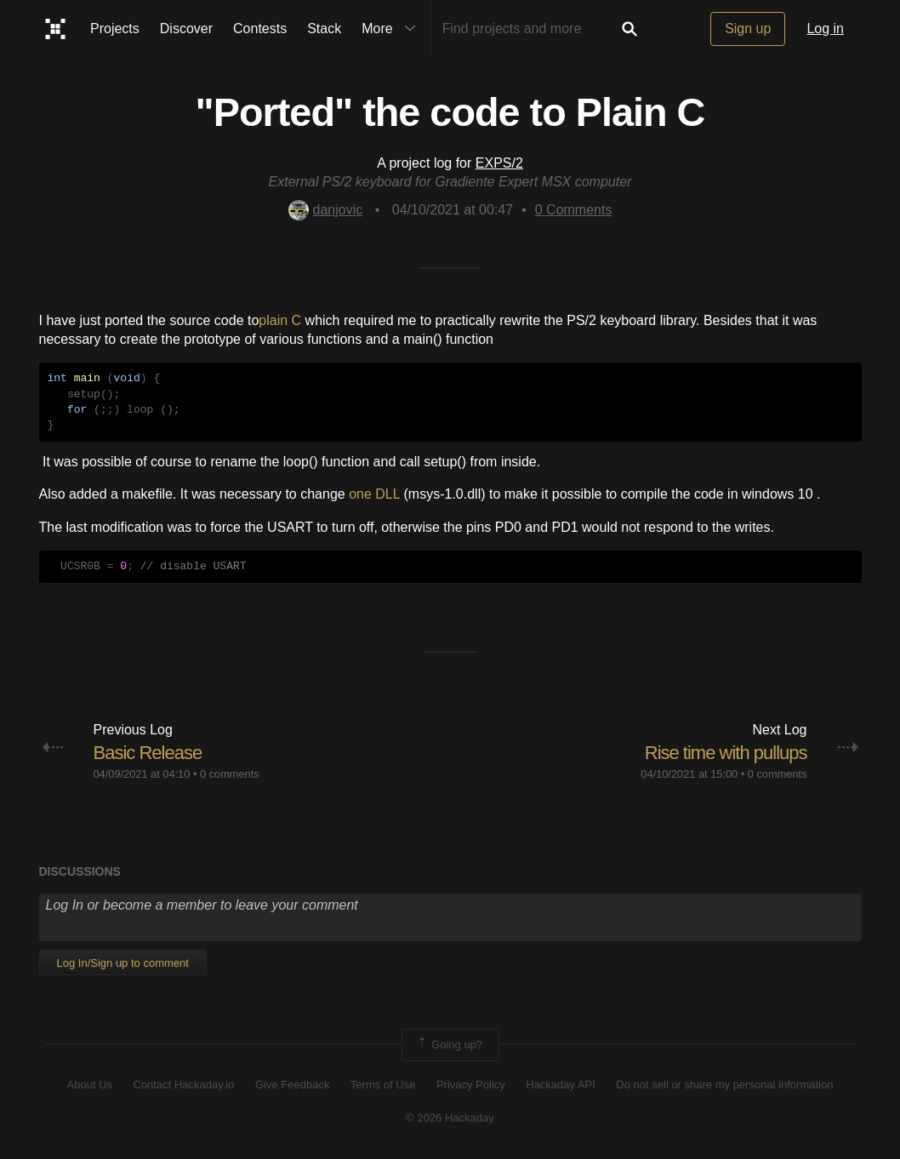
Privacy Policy (470, 1084)
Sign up (748, 28)
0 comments (229, 774)
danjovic (325, 210)
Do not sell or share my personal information (724, 1084)
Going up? (449, 1045)
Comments (573, 210)
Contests (260, 28)
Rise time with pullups (726, 752)
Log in (825, 28)
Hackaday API (560, 1084)
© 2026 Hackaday (450, 1117)
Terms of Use (383, 1084)
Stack (324, 28)
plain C (280, 320)
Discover (186, 28)
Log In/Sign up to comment (123, 962)
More (392, 29)
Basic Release (148, 752)
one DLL (374, 494)
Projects (115, 28)
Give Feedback (292, 1084)
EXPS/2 (499, 163)
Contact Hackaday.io (184, 1084)
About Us (89, 1084)
